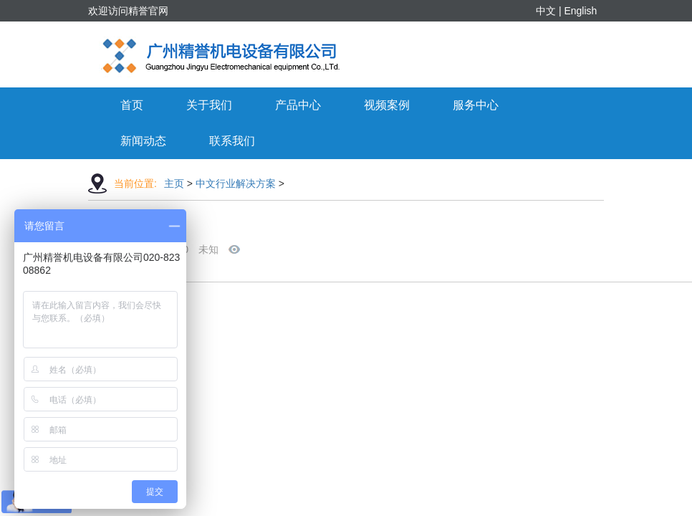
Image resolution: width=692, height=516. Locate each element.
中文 (546, 10)
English (580, 10)
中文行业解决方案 (236, 183)
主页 (174, 183)
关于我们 (209, 105)
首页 (131, 105)
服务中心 (476, 105)
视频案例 (387, 105)
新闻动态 (143, 141)
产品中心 (298, 105)
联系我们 (232, 141)
